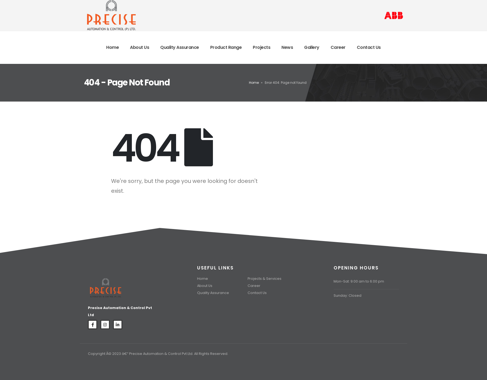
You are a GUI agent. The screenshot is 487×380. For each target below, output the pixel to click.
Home (112, 47)
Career (338, 47)
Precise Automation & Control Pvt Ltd (160, 353)
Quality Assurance (179, 47)
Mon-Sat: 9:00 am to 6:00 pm (359, 281)
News (287, 47)
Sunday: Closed (347, 295)
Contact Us (369, 47)
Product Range (226, 47)
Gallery (311, 47)
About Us (139, 47)
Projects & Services (264, 278)
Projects (261, 47)
